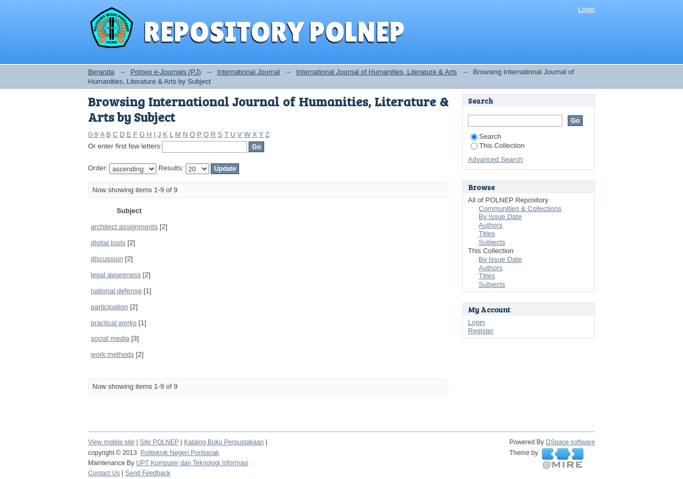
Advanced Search (495, 159)
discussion (107, 259)
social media (110, 338)
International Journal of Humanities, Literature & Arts (376, 72)
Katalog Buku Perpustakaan (224, 442)
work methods (112, 354)
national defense (116, 291)
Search (486, 136)
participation (109, 307)
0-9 (93, 134)
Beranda (101, 72)
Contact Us (104, 473)
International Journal (248, 72)
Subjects (492, 242)
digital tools (108, 243)
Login (586, 9)
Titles (487, 234)
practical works (114, 323)
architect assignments (124, 227)
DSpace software (570, 442)
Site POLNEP (159, 442)
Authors (491, 225)
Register (481, 331)
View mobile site (111, 442)
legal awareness (116, 275)
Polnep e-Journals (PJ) (165, 72)
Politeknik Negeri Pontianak (179, 453)
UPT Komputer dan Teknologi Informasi (192, 463)
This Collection (498, 146)
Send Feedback (148, 473)
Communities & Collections (520, 209)
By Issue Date (500, 217)
